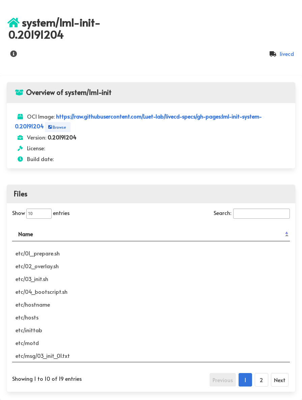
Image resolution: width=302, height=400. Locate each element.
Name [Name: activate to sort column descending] (25, 234)
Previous (223, 379)
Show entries (41, 212)
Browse (56, 127)
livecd (281, 53)
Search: (252, 212)
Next (279, 379)
